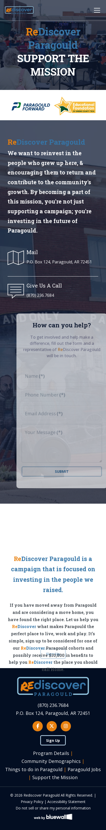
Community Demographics (51, 761)
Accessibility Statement (66, 801)
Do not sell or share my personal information (53, 808)
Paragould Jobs (84, 769)
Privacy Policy (32, 801)
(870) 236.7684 (39, 295)
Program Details (51, 753)
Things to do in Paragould (33, 769)
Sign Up (53, 740)
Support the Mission (55, 777)
